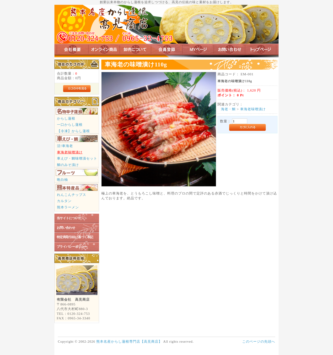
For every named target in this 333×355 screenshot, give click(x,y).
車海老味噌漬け (70, 152)
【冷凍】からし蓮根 (73, 131)
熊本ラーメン (68, 207)
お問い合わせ (66, 227)
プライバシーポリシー (72, 246)
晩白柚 (62, 179)
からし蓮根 (66, 118)
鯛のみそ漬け (68, 165)
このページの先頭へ (258, 341)
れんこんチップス (71, 195)
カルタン (64, 201)
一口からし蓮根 (70, 124)
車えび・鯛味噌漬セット (77, 158)
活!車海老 (65, 146)
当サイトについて (69, 218)
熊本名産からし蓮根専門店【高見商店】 (129, 341)
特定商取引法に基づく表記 (75, 237)
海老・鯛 (228, 109)
